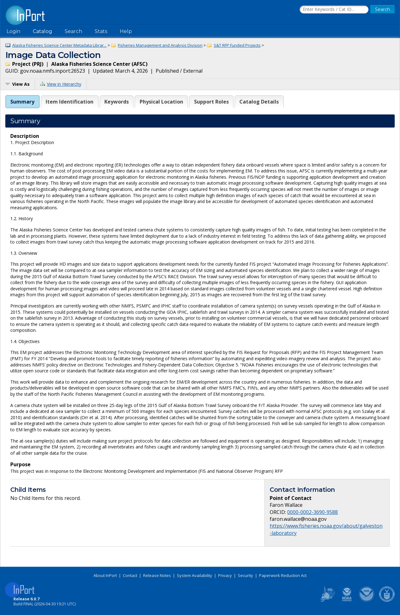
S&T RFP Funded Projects (237, 45)
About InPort (105, 575)
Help (126, 31)
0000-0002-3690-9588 (312, 512)
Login (13, 31)
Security (245, 575)
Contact (130, 575)
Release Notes (157, 575)
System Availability (194, 575)
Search (73, 31)
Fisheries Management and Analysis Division (160, 45)
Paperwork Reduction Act (283, 575)
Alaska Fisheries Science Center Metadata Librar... (59, 45)
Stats (101, 31)
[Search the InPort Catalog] (334, 10)
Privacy (225, 575)
